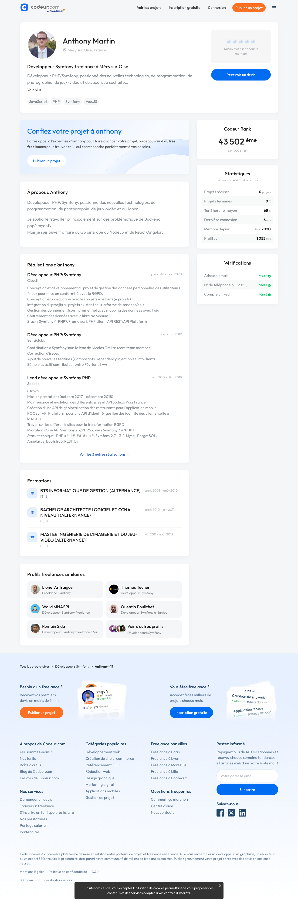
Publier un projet (249, 7)
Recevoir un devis (241, 74)
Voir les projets (149, 7)
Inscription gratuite (184, 7)
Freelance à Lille (164, 771)
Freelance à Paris (165, 752)
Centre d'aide (162, 806)
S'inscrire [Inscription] (247, 789)
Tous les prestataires (35, 666)
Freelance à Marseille (168, 765)
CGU (95, 872)
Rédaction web (97, 771)
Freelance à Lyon (165, 758)
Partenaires (30, 832)
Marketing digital (99, 784)
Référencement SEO (102, 765)
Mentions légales (32, 872)
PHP (56, 101)
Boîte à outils (30, 765)
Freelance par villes (169, 743)
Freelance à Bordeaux (169, 778)
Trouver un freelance (37, 806)
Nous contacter (163, 812)
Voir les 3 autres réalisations (104, 454)
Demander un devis (36, 799)
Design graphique (100, 778)
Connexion (217, 7)
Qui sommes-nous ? (36, 752)
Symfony (72, 101)
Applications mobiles (102, 791)
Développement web (102, 752)
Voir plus (34, 89)
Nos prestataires (33, 819)
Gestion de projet (99, 797)
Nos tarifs (28, 758)
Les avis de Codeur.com (39, 778)
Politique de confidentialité (68, 872)
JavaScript (38, 101)
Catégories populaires (105, 743)
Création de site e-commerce (109, 758)
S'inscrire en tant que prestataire (47, 812)
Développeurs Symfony (144, 633)
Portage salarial (33, 825)
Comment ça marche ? (169, 799)
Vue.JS (91, 101)
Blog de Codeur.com (36, 771)
